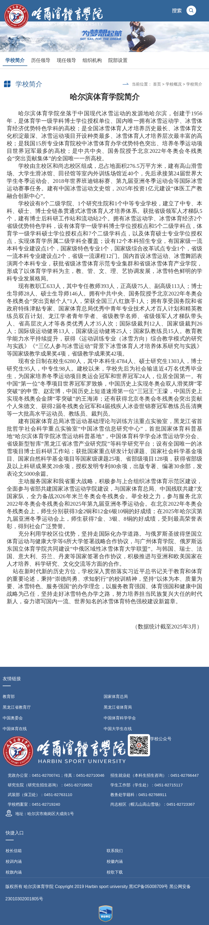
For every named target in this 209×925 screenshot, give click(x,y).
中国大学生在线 (118, 728)
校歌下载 (115, 872)
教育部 (9, 696)
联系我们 (115, 850)
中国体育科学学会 (120, 718)
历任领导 (40, 60)
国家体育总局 (116, 696)
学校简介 (15, 60)
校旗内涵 (14, 872)
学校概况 (174, 84)
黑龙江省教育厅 (17, 707)
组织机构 (92, 60)
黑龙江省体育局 (118, 707)
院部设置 (118, 60)
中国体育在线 (15, 728)
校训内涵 (14, 861)
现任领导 (66, 60)
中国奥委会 (13, 718)
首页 (157, 84)
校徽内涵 (115, 861)
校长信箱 (14, 850)
